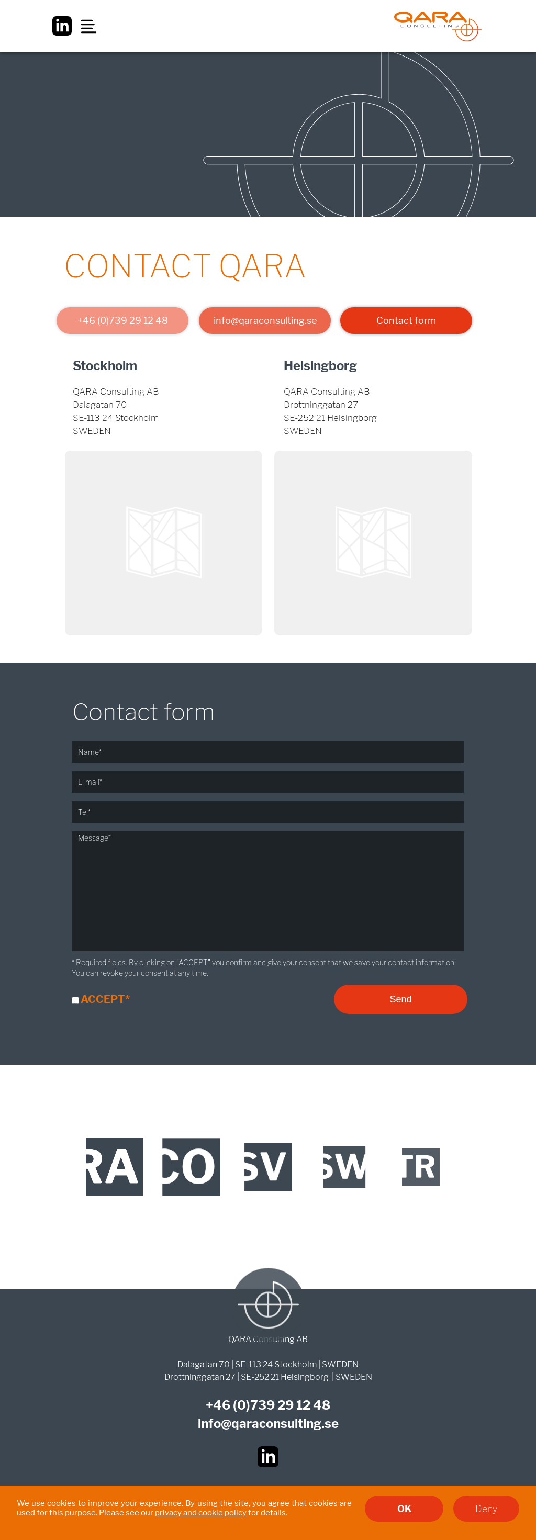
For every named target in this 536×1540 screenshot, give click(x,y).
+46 (219, 1405)
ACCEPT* (105, 999)
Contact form (405, 320)
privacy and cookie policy (201, 1512)
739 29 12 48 (290, 1405)
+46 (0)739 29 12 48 (120, 320)
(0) (241, 1405)
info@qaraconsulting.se (262, 320)
